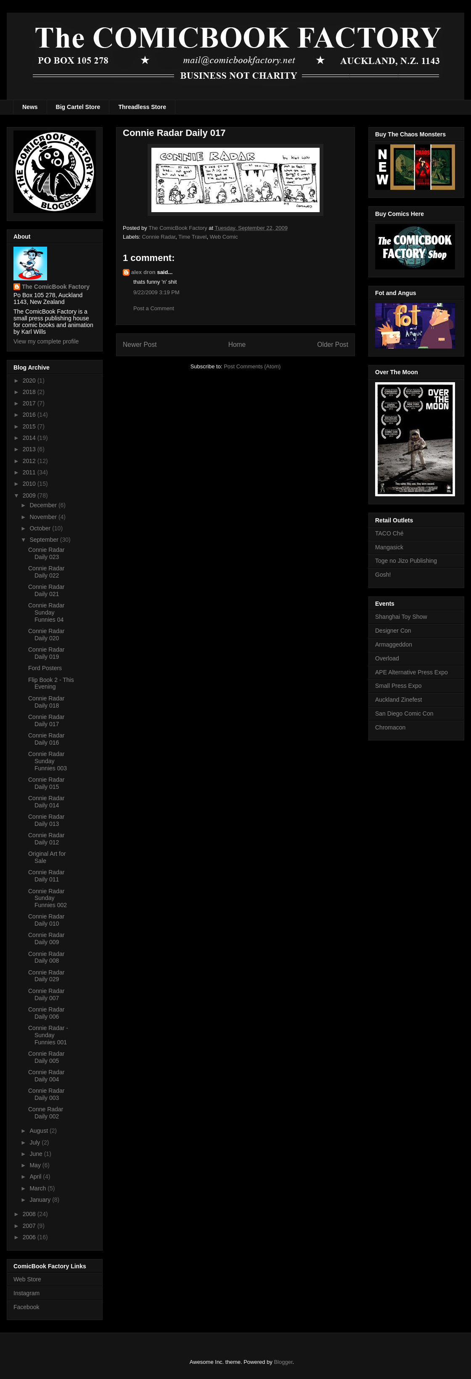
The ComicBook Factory (56, 286)
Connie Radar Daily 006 (46, 1013)
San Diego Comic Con (404, 713)
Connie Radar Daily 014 (46, 802)
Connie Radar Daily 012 (46, 839)
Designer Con (393, 630)
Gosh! (383, 574)
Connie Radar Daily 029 (46, 976)
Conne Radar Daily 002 (45, 1113)
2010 (30, 483)
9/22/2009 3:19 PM (156, 292)
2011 (30, 472)
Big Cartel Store (78, 107)
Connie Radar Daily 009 (46, 938)
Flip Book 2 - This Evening (51, 683)
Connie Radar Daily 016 (46, 739)
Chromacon (390, 727)
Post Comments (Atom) (252, 366)
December (43, 505)
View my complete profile (46, 341)
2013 (30, 449)
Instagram (26, 1293)
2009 (30, 495)
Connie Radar (159, 237)
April (36, 1176)
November (43, 517)
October (40, 528)
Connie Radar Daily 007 (46, 994)
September (44, 539)
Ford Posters (45, 668)
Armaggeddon (393, 644)
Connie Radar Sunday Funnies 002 (47, 898)
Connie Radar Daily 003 (46, 1094)
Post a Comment (153, 308)
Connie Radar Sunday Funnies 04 (46, 612)
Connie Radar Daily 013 (46, 820)
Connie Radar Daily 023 (46, 553)
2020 (30, 380)
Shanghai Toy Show (401, 616)
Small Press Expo (398, 685)
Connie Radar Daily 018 (46, 702)
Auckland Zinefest (398, 699)
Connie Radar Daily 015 (46, 783)
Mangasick (389, 547)
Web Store (27, 1279)
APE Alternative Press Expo (411, 672)
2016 (30, 414)
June (36, 1153)
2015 (30, 426)
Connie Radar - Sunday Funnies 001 (48, 1035)
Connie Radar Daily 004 (46, 1076)
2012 (30, 461)
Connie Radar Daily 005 (46, 1057)
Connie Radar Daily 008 (46, 957)
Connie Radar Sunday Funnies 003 (47, 761)
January (40, 1199)
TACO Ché (389, 533)
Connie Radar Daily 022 (46, 572)
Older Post (332, 344)
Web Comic (224, 237)
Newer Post (140, 344)
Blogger (283, 1362)
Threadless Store (142, 107)
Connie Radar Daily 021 (46, 590)
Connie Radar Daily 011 (46, 876)
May (35, 1165)
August (39, 1130)
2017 (30, 403)
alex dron (143, 272)
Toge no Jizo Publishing (406, 560)
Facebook (26, 1307)
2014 (30, 437)
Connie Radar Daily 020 (46, 635)
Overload (387, 658)
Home (237, 344)
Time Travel (192, 237)
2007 (30, 1225)
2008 (30, 1214)
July (35, 1142)
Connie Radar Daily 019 (46, 653)
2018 (30, 392)
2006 (30, 1237)
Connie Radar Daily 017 (46, 720)
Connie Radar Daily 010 (46, 920)
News (30, 107)
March (38, 1188)
